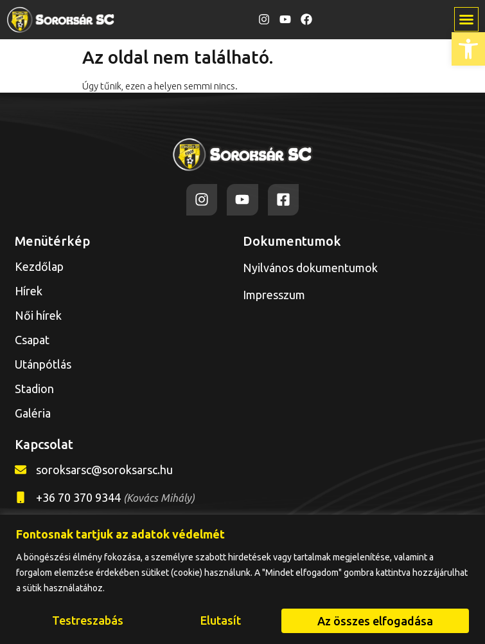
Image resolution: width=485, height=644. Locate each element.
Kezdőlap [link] (39, 266)
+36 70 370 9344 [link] (115, 497)
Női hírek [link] (38, 315)
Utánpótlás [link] (46, 364)
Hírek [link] (28, 291)
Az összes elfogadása (375, 620)
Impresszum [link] (274, 294)
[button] (466, 19)
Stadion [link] (34, 388)
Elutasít (220, 620)
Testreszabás (87, 620)
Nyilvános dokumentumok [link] (310, 267)
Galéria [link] (33, 413)
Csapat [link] (32, 339)
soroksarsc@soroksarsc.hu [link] (104, 469)
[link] (468, 49)
